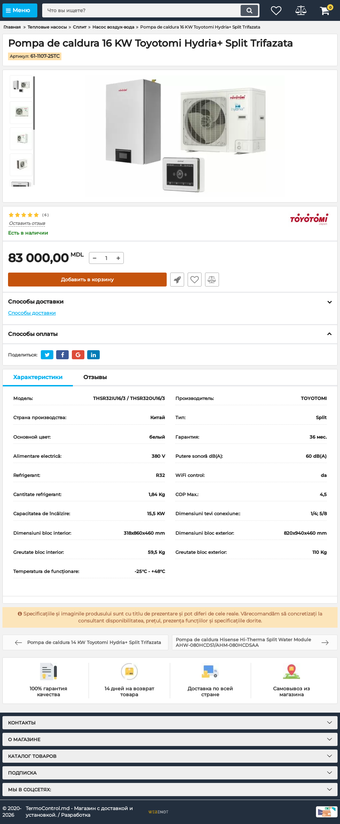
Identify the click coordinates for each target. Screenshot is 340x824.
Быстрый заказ (177, 280)
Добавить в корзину (87, 279)
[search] (150, 10)
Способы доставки (32, 313)
